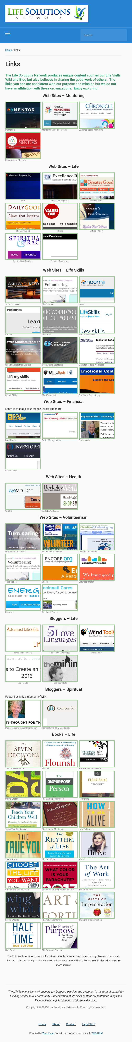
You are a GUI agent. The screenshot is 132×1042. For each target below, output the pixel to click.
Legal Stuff (88, 1024)
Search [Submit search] (121, 35)
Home (8, 50)
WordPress (48, 1033)
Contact (71, 1024)
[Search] (99, 35)
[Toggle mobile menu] (7, 33)
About (56, 1024)
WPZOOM (97, 1033)
